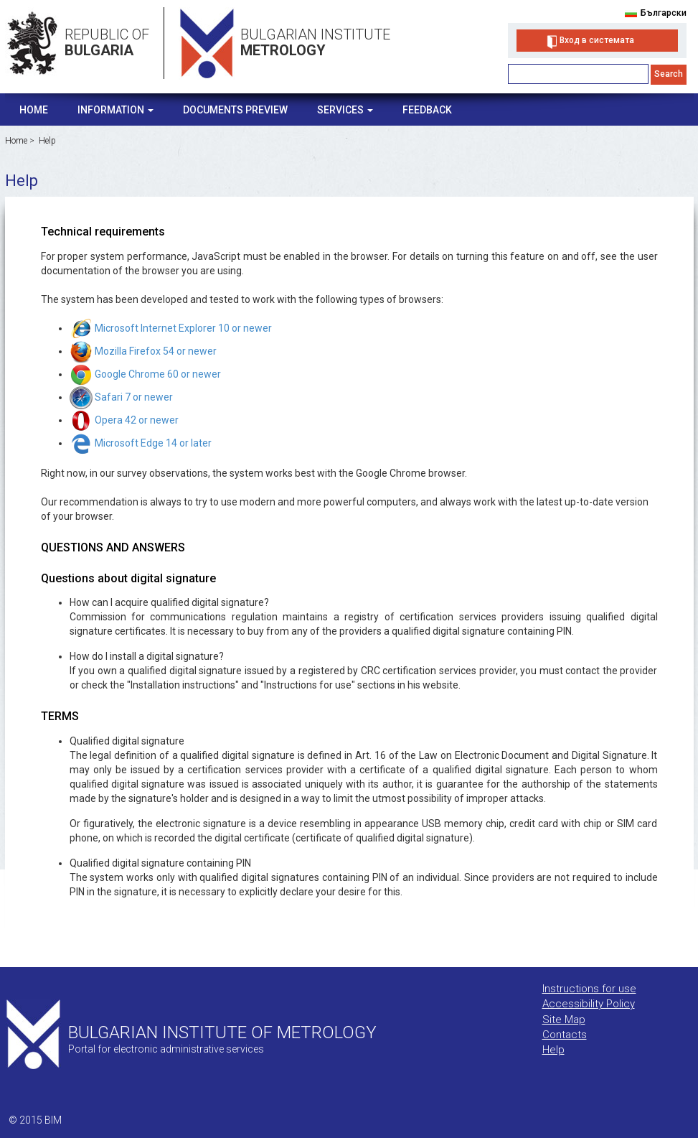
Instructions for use (589, 988)
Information (115, 110)
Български (664, 13)
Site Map (563, 1019)
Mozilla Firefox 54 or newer (143, 351)
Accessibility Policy (588, 1003)
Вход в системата (597, 40)
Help (47, 141)
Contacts (564, 1034)
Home (33, 110)
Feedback (427, 110)
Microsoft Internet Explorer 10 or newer (171, 328)
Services (345, 110)
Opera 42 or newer (124, 420)
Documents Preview (235, 110)
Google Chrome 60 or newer (145, 374)
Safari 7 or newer (121, 397)
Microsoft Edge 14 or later (141, 443)
